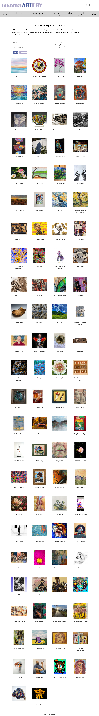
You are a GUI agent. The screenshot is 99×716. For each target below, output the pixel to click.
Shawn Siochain (80, 595)
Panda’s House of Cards (80, 514)
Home (5, 14)
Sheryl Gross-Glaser (19, 621)
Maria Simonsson (19, 461)
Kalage (39, 378)
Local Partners (81, 14)
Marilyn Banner (60, 461)
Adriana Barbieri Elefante (39, 76)
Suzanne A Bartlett (19, 648)
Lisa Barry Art (59, 434)
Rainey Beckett (39, 541)
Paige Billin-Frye (59, 514)
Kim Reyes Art (60, 407)
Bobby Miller (39, 157)
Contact (93, 14)
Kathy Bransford (18, 407)
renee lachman (19, 568)
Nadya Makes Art (59, 487)
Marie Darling (39, 461)
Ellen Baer (60, 210)
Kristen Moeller (80, 407)
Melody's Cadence (19, 487)
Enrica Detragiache (59, 239)
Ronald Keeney (19, 595)
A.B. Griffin (19, 76)
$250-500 (64, 48)
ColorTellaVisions (60, 183)
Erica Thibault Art (80, 239)
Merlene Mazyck (39, 487)
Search (15, 42)
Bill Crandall (80, 130)
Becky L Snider (39, 130)
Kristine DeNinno (19, 434)
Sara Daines (39, 595)
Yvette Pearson (39, 704)
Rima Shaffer (39, 568)
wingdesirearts (80, 677)
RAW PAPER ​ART (80, 541)
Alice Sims (80, 76)
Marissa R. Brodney (80, 461)
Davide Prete (80, 183)
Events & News (68, 14)
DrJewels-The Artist (39, 210)
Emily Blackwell (39, 239)
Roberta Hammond (59, 568)
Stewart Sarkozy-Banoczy (59, 621)
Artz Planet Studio (60, 103)
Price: (56, 45)
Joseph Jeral (19, 351)
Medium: (39, 45)
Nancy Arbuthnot (80, 487)
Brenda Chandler (59, 157)
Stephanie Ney (39, 621)
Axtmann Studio (80, 103)
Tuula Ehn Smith (39, 677)
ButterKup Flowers (19, 183)
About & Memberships (18, 14)
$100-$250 (64, 46)
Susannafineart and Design (80, 621)
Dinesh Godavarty (19, 210)
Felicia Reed (39, 266)
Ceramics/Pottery (47, 42)
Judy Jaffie (60, 351)
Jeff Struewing (19, 322)
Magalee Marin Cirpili (80, 434)
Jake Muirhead (19, 295)
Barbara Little (19, 130)
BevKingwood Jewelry (59, 130)
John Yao (59, 322)
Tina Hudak (19, 677)
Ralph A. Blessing (60, 541)
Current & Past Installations (38, 14)
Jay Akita (80, 295)
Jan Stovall (39, 295)
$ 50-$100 (64, 44)
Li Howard (39, 434)
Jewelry (47, 46)
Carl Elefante (39, 183)
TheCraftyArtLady (60, 648)
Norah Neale (39, 514)
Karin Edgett (59, 378)
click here (28, 35)
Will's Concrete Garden (59, 677)
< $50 (64, 42)
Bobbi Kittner (19, 157)
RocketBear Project (80, 568)
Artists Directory (56, 14)
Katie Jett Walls (39, 407)
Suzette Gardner (39, 648)
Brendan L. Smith (80, 157)
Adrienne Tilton (59, 76)
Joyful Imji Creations (39, 351)
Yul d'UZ (18, 704)
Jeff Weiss (39, 322)
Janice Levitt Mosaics (60, 295)
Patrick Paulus (19, 541)
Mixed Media (47, 48)
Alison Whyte (19, 103)
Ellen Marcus (19, 239)
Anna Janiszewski (39, 103)
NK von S (18, 514)
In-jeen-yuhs (80, 266)
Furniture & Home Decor (47, 44)
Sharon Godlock (59, 595)
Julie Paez (80, 351)
